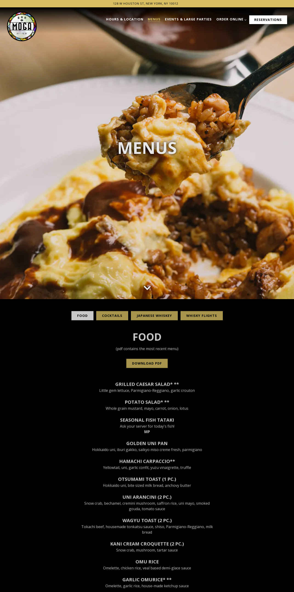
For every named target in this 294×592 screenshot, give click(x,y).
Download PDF (147, 331)
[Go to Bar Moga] (145, 3)
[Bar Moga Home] (22, 26)
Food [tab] (82, 283)
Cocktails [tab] (112, 283)
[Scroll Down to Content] (147, 254)
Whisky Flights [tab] (201, 283)
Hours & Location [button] (124, 19)
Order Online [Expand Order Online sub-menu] (230, 19)
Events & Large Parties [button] (188, 19)
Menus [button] (154, 19)
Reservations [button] (268, 19)
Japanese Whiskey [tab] (154, 283)
